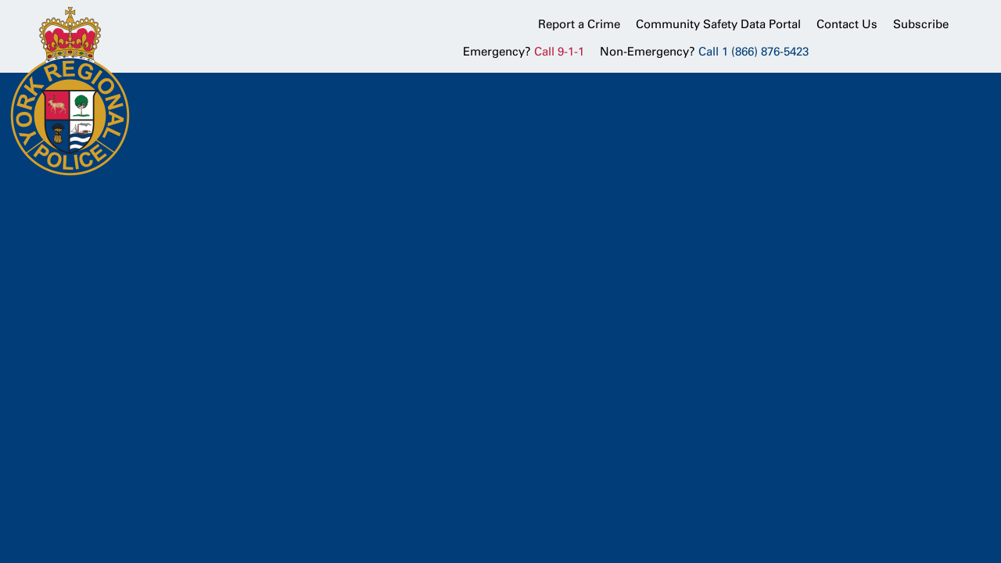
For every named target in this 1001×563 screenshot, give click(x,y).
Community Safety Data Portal (718, 24)
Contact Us (846, 24)
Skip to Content (0, 0)
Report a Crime (579, 24)
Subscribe (921, 24)
